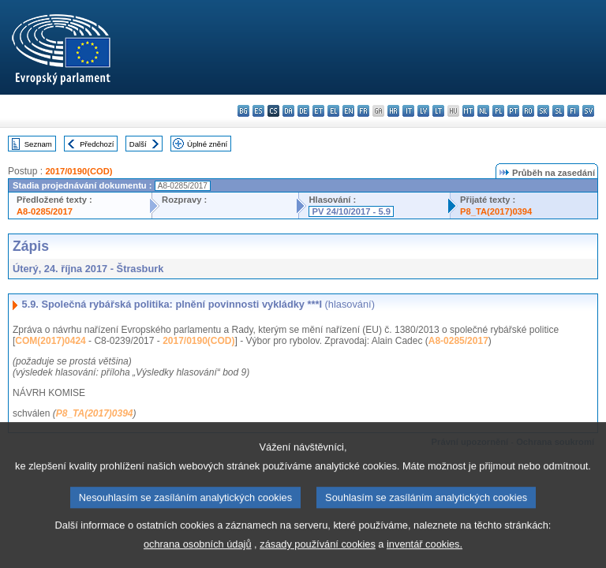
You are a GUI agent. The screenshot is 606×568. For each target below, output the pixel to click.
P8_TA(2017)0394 (496, 211)
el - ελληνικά (333, 111)
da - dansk (288, 111)
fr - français (363, 111)
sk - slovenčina (543, 111)
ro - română (528, 111)
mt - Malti (468, 111)
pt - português (513, 111)
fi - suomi (573, 111)
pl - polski (498, 111)
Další (138, 144)
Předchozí (97, 144)
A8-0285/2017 (45, 211)
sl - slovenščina (558, 111)
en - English (348, 111)
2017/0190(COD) (78, 171)
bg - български (243, 111)
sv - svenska (588, 111)
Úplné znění (207, 144)
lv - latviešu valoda (423, 111)
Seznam (38, 144)
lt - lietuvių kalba (438, 111)
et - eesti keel (318, 111)
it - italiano (408, 111)
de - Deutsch (303, 111)
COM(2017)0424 (50, 340)
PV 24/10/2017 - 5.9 (351, 211)
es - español (258, 111)
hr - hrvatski (393, 111)
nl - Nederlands (483, 111)
